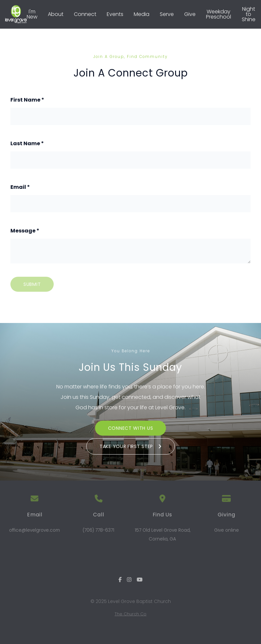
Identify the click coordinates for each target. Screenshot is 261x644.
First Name (27, 100)
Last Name (27, 143)
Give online (226, 530)
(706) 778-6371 (98, 530)
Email (20, 187)
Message (24, 230)
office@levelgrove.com (34, 530)
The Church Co (130, 614)
